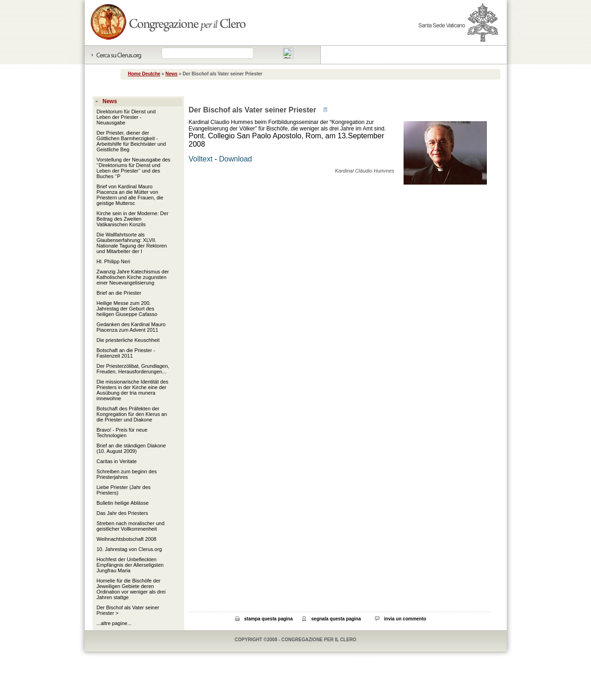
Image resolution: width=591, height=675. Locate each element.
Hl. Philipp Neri (114, 261)
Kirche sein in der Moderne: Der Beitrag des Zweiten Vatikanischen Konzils (132, 219)
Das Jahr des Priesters (122, 513)
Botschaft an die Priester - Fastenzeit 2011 (126, 353)
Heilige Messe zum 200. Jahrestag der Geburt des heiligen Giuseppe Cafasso (127, 308)
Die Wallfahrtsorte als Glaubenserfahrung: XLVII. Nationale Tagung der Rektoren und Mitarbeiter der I (132, 243)
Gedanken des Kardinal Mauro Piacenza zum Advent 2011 (131, 327)
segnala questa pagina (336, 618)
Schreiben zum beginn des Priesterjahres (127, 474)
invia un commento (405, 618)
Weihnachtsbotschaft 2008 (126, 539)
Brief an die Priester (119, 293)
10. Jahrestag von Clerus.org (129, 549)
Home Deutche (144, 73)
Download (235, 159)
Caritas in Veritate (117, 461)
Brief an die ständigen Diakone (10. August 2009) (131, 448)
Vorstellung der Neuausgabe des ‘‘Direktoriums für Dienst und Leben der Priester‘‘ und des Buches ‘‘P (134, 168)
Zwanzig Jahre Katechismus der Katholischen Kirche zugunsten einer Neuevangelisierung (133, 277)
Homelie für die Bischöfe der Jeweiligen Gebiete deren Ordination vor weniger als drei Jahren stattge (131, 589)
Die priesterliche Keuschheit (128, 340)
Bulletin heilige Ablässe (123, 503)
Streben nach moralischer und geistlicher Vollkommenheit (131, 526)
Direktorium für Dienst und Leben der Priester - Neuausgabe (126, 117)
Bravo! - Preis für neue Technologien (122, 432)
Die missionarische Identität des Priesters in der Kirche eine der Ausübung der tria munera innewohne (132, 390)
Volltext (201, 159)
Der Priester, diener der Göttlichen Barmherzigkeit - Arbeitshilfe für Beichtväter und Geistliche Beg (131, 141)
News (171, 73)
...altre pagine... (114, 623)
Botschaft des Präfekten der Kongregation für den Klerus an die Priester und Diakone (132, 414)
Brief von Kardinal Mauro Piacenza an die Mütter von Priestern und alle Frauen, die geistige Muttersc (130, 195)
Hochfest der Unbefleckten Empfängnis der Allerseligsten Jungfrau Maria (130, 565)
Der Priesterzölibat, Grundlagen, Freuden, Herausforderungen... (133, 368)
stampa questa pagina (268, 618)
